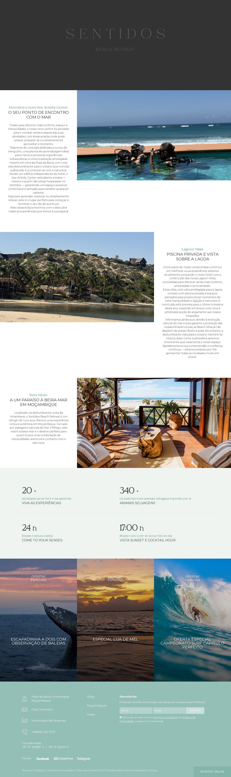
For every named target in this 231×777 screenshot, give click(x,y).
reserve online (212, 771)
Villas (90, 696)
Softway (152, 770)
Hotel (91, 714)
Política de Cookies (86, 770)
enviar (195, 710)
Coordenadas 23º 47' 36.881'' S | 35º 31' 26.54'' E (45, 745)
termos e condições (165, 717)
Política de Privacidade (60, 770)
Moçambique (96, 705)
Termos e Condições (33, 770)
